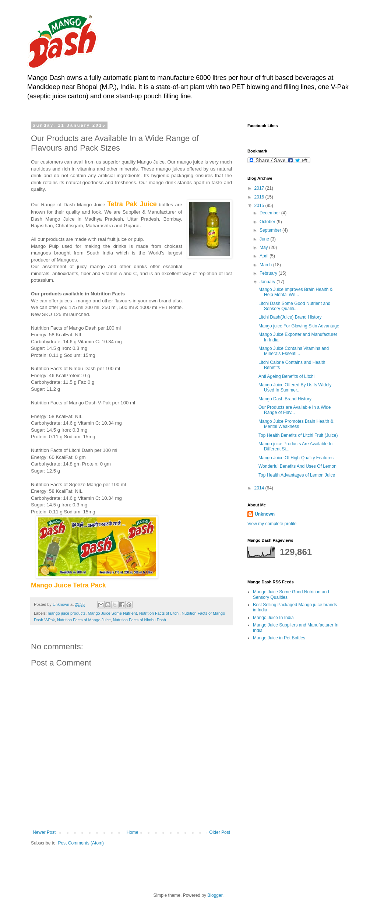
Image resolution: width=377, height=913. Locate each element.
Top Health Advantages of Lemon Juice (296, 475)
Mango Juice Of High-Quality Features (296, 457)
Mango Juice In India (273, 617)
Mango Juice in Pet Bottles (279, 637)
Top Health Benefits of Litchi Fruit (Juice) (298, 435)
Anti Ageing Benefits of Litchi (286, 376)
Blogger (214, 895)
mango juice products (67, 613)
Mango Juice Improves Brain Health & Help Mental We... (295, 292)
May (264, 247)
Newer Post (44, 832)
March (266, 264)
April (264, 256)
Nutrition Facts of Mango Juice (84, 620)
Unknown (265, 514)
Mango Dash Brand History (284, 398)
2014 (259, 488)
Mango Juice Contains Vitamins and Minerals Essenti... (293, 351)
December (270, 212)
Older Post (219, 832)
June (265, 239)
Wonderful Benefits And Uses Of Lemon (297, 466)
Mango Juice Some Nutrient (112, 613)
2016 (259, 197)
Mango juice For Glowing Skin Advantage (298, 326)
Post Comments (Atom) (81, 843)
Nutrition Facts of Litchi (159, 613)
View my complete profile (271, 523)
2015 (259, 205)
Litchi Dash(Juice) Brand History (289, 317)
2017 (259, 188)
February (269, 273)
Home (132, 832)
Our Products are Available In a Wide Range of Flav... (294, 410)
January (268, 281)
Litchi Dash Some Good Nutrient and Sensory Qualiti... (294, 306)
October (268, 221)
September (271, 230)
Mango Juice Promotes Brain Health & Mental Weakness (295, 424)
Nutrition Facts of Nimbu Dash (139, 620)
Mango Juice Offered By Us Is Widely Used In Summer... (295, 387)
